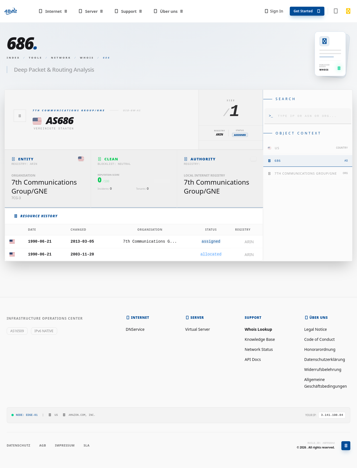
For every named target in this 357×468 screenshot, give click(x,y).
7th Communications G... (150, 241)
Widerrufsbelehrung (322, 369)
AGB (42, 445)
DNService (135, 329)
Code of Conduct (319, 339)
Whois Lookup (258, 329)
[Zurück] (20, 116)
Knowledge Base (260, 339)
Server (90, 11)
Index (13, 57)
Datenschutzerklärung (324, 359)
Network (61, 57)
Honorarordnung (320, 349)
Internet (52, 11)
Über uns (168, 11)
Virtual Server (197, 329)
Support (128, 11)
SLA (87, 445)
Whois (87, 57)
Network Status (259, 349)
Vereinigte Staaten (54, 128)
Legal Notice (315, 329)
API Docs (253, 359)
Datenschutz (18, 445)
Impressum (65, 445)
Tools (35, 57)
